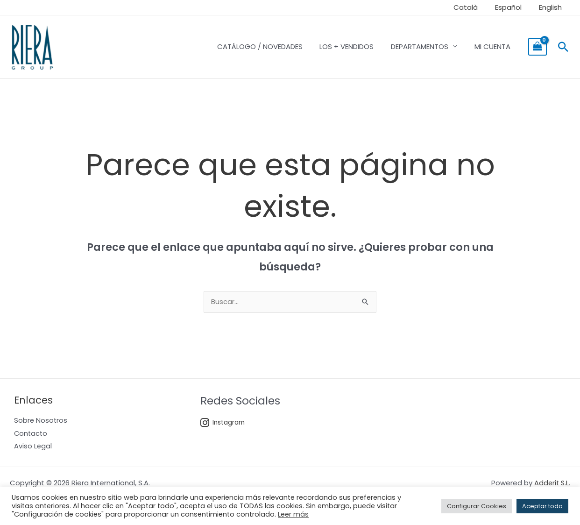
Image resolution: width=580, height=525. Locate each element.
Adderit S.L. (551, 485)
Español (513, 7)
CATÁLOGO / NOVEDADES (270, 46)
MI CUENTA (494, 46)
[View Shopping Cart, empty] (537, 47)
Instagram (223, 423)
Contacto (31, 435)
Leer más (293, 514)
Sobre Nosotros (41, 421)
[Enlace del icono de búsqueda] (563, 47)
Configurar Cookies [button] (476, 506)
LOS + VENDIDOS (354, 46)
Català (473, 7)
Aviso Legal (33, 448)
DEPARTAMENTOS (424, 46)
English (551, 7)
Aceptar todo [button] (542, 506)
